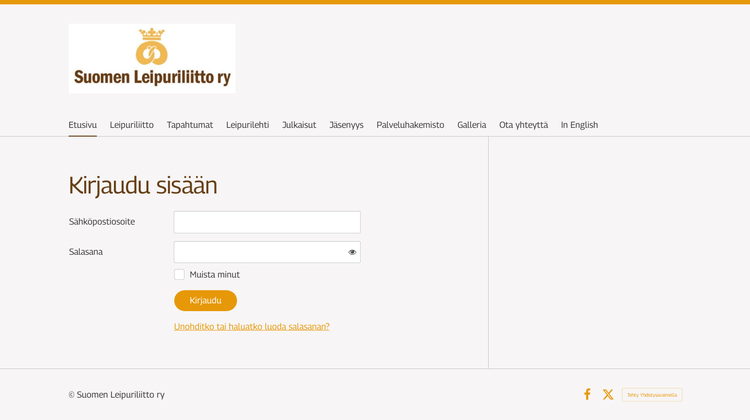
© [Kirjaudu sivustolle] (73, 394)
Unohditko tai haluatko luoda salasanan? (251, 326)
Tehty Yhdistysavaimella (652, 395)
